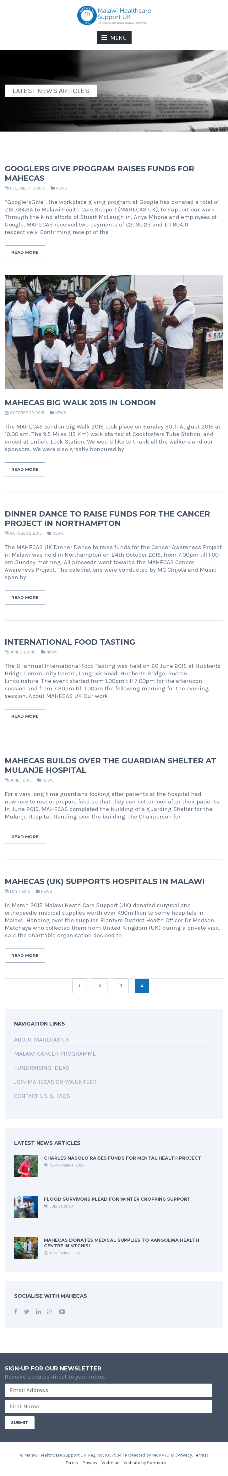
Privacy (184, 1455)
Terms (200, 1455)
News (61, 188)
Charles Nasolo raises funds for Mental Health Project (122, 1158)
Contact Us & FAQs (42, 1096)
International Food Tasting (70, 642)
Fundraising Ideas (41, 1067)
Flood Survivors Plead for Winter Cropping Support (117, 1199)
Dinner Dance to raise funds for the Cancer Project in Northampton (107, 518)
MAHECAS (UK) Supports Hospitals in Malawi (105, 881)
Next (214, 332)
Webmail (110, 1462)
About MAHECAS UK (42, 1039)
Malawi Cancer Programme (55, 1053)
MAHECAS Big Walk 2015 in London (80, 402)
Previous (14, 332)
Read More (25, 252)
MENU (114, 37)
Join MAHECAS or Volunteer (55, 1081)
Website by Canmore (144, 1462)
